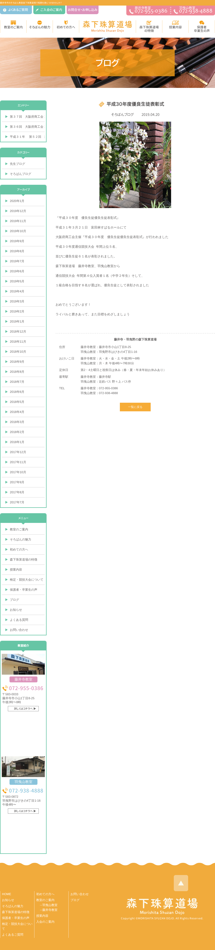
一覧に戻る (135, 406)
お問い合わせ (19, 630)
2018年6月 (17, 392)
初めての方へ (66, 24)
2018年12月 (18, 331)
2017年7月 (17, 502)
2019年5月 (17, 281)
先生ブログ (17, 164)
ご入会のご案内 (49, 10)
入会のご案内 (45, 921)
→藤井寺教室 (48, 910)
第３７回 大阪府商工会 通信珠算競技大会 (27, 116)
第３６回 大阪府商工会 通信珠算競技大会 (27, 126)
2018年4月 (17, 412)
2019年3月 (17, 301)
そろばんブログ (122, 114)
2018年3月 (17, 422)
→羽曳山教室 (48, 905)
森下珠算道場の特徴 (23, 559)
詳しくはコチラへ (23, 709)
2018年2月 (17, 432)
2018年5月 (17, 402)
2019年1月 (17, 321)
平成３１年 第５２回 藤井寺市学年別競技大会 (27, 136)
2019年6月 (17, 271)
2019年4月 (17, 291)
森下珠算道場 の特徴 (149, 26)
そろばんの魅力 (39, 24)
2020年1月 (17, 201)
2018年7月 (17, 382)
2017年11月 (18, 462)
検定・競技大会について (26, 579)
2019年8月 (17, 251)
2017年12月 (18, 452)
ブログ (14, 599)
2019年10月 (18, 231)
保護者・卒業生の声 (23, 589)
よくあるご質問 (15, 10)
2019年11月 (18, 221)
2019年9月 (17, 241)
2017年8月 (17, 492)
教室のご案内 (13, 24)
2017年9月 (17, 482)
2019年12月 (18, 211)
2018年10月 (18, 351)
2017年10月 (18, 472)
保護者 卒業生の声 (202, 26)
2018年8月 (17, 371)
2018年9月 (17, 361)
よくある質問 (19, 620)
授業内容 (175, 24)
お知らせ (16, 610)
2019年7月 (17, 261)
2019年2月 (17, 311)
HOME (6, 894)
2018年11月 (18, 341)
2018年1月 (17, 442)
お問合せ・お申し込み (82, 10)
